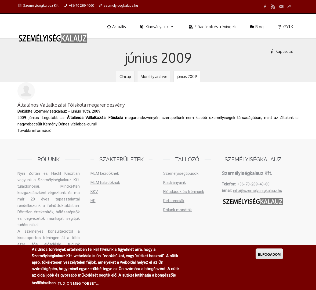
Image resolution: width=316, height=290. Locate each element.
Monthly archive (154, 76)
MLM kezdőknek (104, 173)
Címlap (125, 76)
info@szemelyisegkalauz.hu (257, 190)
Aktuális (116, 26)
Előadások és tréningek (212, 26)
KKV (94, 191)
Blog (256, 26)
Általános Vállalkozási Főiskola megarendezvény (71, 105)
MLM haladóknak (105, 182)
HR (93, 200)
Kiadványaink (157, 26)
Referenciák (173, 200)
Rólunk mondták (177, 209)
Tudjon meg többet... (78, 283)
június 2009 (187, 76)
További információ (34, 130)
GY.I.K (285, 26)
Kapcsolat (281, 51)
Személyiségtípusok (180, 173)
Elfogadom (269, 254)
